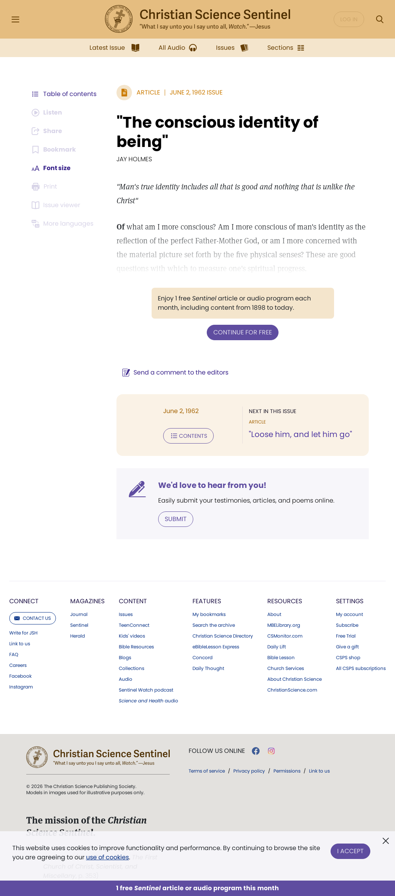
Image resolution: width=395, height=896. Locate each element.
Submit (176, 519)
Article (148, 92)
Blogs (125, 657)
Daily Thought (208, 668)
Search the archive (213, 625)
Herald (77, 636)
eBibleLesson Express (215, 647)
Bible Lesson (281, 657)
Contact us (32, 618)
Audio (125, 679)
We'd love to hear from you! (212, 485)
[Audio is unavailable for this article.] (47, 112)
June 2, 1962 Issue (196, 92)
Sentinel (79, 625)
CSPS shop (348, 657)
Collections (131, 668)
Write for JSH (23, 633)
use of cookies (107, 857)
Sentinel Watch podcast (146, 690)
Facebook (20, 676)
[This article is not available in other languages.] (63, 223)
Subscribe (347, 625)
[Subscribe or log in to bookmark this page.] (53, 149)
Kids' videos (132, 636)
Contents (188, 435)
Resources (284, 601)
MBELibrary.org (283, 625)
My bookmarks (209, 614)
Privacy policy (249, 771)
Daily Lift (276, 647)
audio (148, 701)
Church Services (285, 668)
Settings (349, 601)
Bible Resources (136, 647)
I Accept (350, 851)
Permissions (286, 771)
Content (133, 601)
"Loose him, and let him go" (300, 434)
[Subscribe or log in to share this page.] (47, 131)
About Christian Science (294, 679)
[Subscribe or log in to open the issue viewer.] (57, 205)
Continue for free (242, 332)
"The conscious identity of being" (217, 132)
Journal (79, 614)
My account (349, 614)
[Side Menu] (15, 19)
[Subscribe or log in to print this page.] (45, 186)
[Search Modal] (379, 19)
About (274, 614)
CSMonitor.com (284, 636)
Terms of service (207, 771)
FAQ (13, 654)
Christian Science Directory (222, 636)
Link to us (19, 643)
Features (206, 601)
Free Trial (346, 636)
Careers (18, 665)
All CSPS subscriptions (361, 668)
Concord (202, 657)
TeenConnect (134, 625)
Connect (24, 601)
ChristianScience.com (292, 690)
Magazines (87, 601)
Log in (349, 19)
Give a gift (347, 647)
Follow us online (217, 751)
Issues (126, 614)
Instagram (21, 687)
